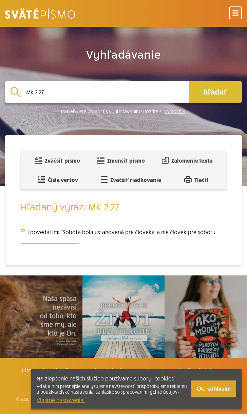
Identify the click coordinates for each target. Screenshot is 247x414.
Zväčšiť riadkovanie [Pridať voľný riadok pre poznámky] (131, 179)
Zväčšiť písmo (57, 160)
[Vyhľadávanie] (105, 92)
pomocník (174, 111)
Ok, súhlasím (214, 389)
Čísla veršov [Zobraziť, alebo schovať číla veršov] (58, 179)
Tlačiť (196, 179)
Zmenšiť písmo (121, 160)
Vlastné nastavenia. (61, 399)
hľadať (215, 92)
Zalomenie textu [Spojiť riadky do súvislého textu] (187, 160)
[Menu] (235, 13)
